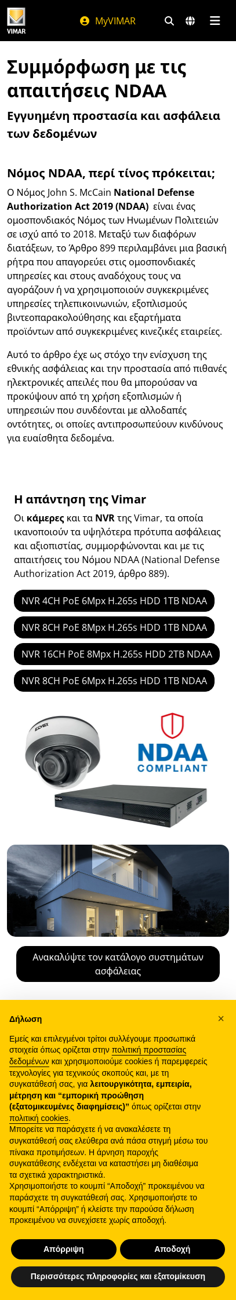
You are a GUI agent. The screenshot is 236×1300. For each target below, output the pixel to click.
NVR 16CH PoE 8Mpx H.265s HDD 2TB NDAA (116, 654)
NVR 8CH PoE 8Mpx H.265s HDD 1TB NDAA (114, 627)
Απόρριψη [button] (63, 1249)
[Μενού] (215, 21)
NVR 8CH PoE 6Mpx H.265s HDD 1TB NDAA (114, 680)
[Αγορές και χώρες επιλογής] (190, 21)
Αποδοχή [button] (172, 1249)
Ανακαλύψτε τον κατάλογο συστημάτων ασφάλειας (117, 964)
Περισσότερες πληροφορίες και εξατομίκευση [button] (118, 1276)
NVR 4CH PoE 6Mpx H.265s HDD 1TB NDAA (114, 600)
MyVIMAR (107, 20)
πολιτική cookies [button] (38, 1118)
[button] (221, 1018)
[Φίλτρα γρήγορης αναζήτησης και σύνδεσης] (169, 21)
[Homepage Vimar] (16, 20)
